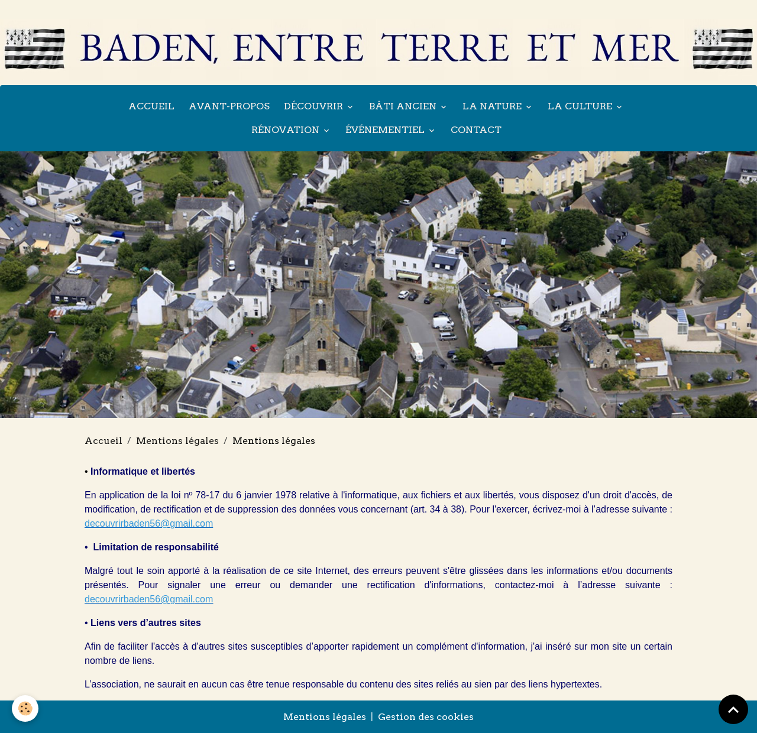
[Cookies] (25, 708)
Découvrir (314, 106)
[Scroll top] (733, 709)
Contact (476, 129)
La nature (493, 106)
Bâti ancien (404, 106)
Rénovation (286, 129)
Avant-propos (229, 106)
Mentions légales (177, 440)
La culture (581, 106)
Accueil (151, 106)
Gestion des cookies (426, 716)
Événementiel (386, 129)
